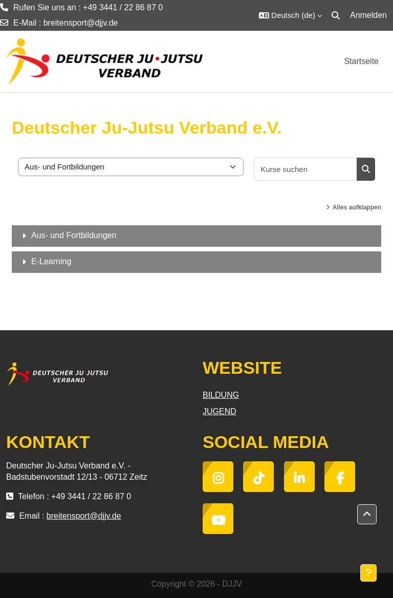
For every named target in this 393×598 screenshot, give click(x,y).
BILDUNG (221, 395)
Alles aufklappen (357, 207)
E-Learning (51, 261)
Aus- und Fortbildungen (73, 235)
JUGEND (219, 411)
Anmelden (368, 15)
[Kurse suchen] (306, 169)
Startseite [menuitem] (361, 61)
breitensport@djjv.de (80, 22)
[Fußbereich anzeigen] (368, 573)
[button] (290, 15)
